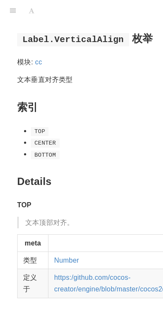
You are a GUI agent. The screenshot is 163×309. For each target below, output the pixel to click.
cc (38, 62)
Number (66, 260)
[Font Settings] (31, 10)
